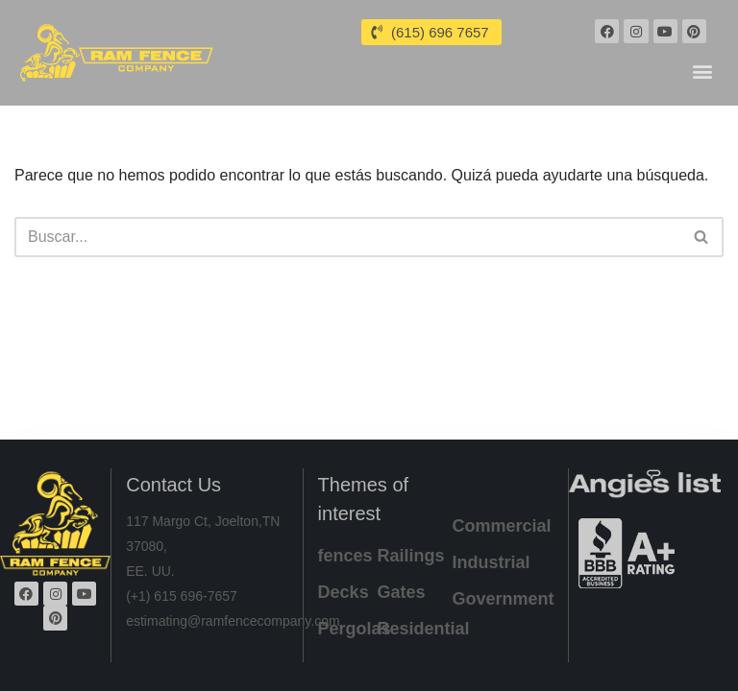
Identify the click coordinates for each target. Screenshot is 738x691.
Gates (402, 592)
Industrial (491, 562)
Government (503, 598)
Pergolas (354, 628)
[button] (703, 70)
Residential (424, 628)
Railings (411, 555)
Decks (343, 592)
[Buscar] (347, 237)
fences (345, 555)
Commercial (502, 526)
